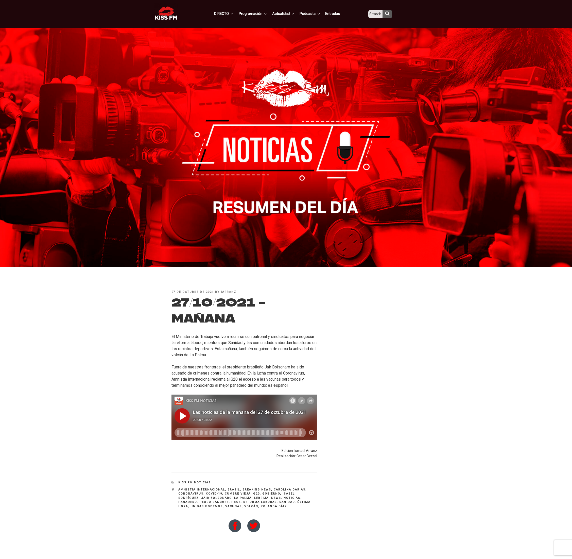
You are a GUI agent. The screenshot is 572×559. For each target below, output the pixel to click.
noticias (292, 498)
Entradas (336, 13)
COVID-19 (214, 493)
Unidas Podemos (206, 506)
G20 (256, 493)
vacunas (233, 506)
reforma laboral (260, 502)
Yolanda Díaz (274, 506)
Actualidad (289, 13)
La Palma (243, 498)
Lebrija (261, 498)
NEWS (276, 498)
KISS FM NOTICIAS (194, 482)
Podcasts (315, 13)
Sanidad (287, 502)
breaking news (256, 489)
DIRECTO (231, 13)
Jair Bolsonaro (216, 498)
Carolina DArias (289, 489)
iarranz (228, 292)
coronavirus (190, 493)
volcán (251, 506)
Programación (260, 13)
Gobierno (271, 493)
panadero (187, 502)
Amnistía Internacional (201, 489)
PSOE (236, 502)
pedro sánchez (214, 502)
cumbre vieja (238, 493)
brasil (234, 489)
